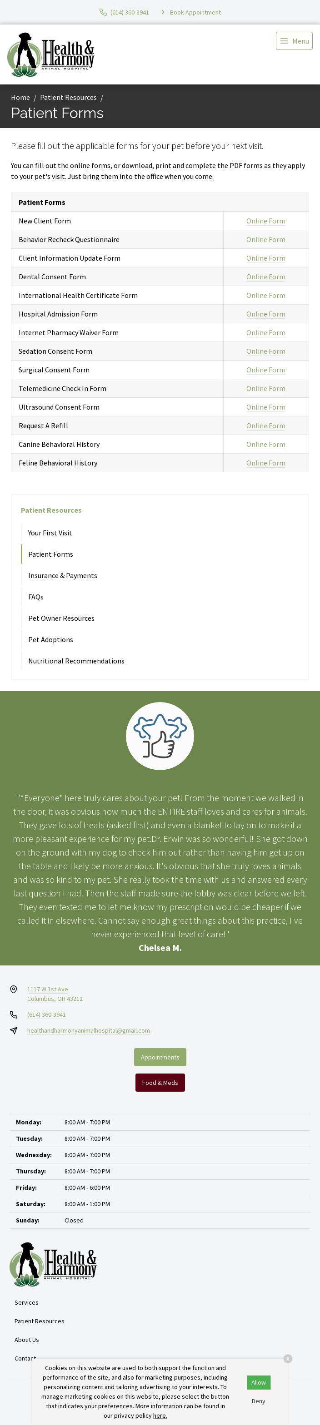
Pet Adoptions (50, 639)
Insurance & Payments (62, 575)
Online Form (265, 220)
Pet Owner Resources (61, 618)
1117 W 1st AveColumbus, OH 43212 (55, 994)
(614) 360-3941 (46, 1014)
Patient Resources (68, 97)
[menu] (294, 41)
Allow (258, 1382)
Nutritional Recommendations (76, 660)
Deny (258, 1401)
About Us (27, 1340)
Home (20, 97)
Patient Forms (50, 554)
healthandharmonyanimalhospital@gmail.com (88, 1030)
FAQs (36, 596)
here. (160, 1415)
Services (27, 1302)
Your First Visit (50, 532)
